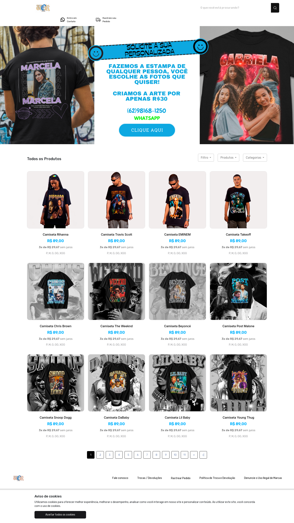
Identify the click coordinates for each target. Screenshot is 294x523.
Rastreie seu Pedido (263, 8)
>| (203, 444)
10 (175, 444)
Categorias (254, 147)
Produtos (227, 147)
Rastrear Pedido (180, 467)
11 (184, 444)
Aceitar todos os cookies (53, 514)
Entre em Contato (225, 8)
